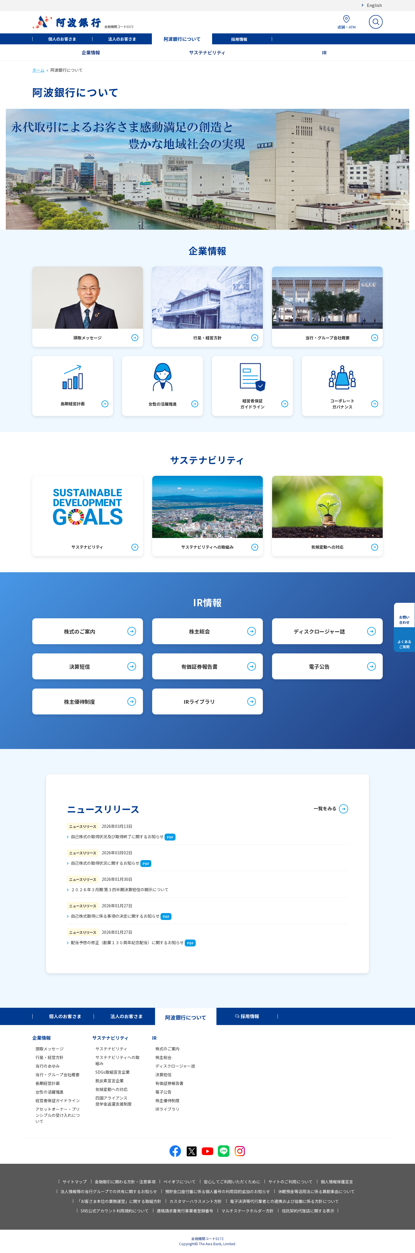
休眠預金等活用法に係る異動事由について (316, 1191)
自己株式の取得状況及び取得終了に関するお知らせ (117, 836)
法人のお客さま (122, 39)
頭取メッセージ (49, 1049)
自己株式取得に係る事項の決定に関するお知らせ (115, 916)
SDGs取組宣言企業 (112, 1072)
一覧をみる (325, 808)
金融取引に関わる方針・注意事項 (125, 1181)
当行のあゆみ (47, 1066)
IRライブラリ (199, 701)
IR (324, 52)
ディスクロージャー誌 (319, 631)
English (374, 5)
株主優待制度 (79, 701)
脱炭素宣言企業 (109, 1080)
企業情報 (91, 52)
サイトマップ (75, 1181)
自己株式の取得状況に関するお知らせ (105, 863)
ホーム (38, 70)
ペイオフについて (179, 1181)
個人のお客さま (62, 39)
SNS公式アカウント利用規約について (115, 1211)
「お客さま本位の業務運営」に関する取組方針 (119, 1201)
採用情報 (239, 39)
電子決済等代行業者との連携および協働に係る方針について (284, 1201)
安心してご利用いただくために (232, 1181)
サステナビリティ (207, 52)
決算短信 (79, 666)
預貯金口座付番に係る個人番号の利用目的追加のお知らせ (217, 1191)
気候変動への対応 (111, 1089)
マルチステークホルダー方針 (247, 1211)
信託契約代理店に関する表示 (308, 1211)
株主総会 (199, 631)
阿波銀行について (182, 38)
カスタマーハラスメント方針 (195, 1201)
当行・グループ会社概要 (57, 1074)
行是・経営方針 (49, 1057)
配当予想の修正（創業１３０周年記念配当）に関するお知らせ (127, 942)
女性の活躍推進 (49, 1092)
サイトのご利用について (290, 1181)
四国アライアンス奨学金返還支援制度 (113, 1101)
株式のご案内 (79, 631)
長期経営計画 (47, 1083)
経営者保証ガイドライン (57, 1100)
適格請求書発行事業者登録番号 (185, 1211)
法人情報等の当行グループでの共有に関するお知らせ (109, 1191)
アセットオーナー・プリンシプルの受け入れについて (57, 1115)
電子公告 (319, 666)
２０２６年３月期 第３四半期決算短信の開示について (120, 889)
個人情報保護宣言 (337, 1181)
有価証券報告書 (199, 666)
